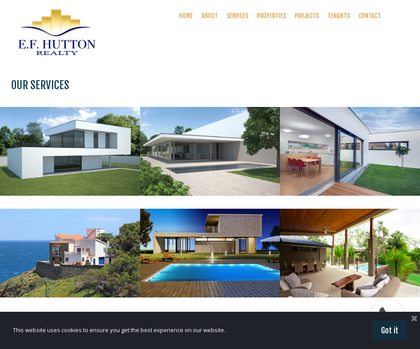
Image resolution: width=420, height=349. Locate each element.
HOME (186, 15)
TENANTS (338, 15)
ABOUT (210, 15)
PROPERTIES (271, 15)
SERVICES (237, 15)
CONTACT (370, 15)
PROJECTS (307, 15)
